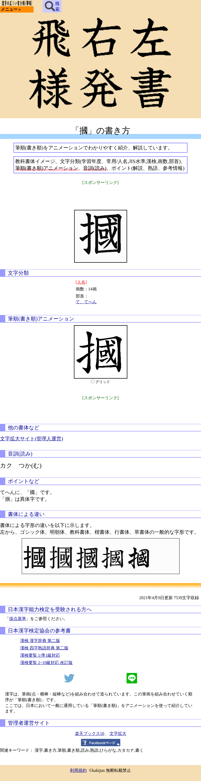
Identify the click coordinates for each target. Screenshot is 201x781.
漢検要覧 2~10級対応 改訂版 (46, 662)
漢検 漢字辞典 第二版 (40, 640)
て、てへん (86, 302)
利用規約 (78, 770)
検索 (52, 6)
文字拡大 (118, 733)
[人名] (81, 282)
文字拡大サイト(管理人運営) (31, 438)
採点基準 (17, 618)
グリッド (102, 382)
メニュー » (11, 9)
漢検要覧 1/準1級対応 (40, 655)
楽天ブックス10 (89, 733)
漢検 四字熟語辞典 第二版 (44, 648)
